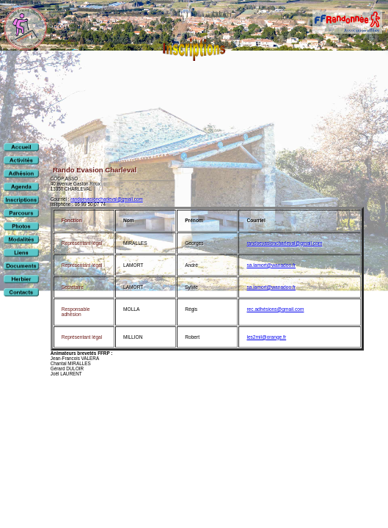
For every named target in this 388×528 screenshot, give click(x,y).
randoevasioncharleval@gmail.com (106, 199)
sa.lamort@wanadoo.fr (271, 265)
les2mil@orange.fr (266, 337)
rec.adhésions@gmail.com (275, 309)
